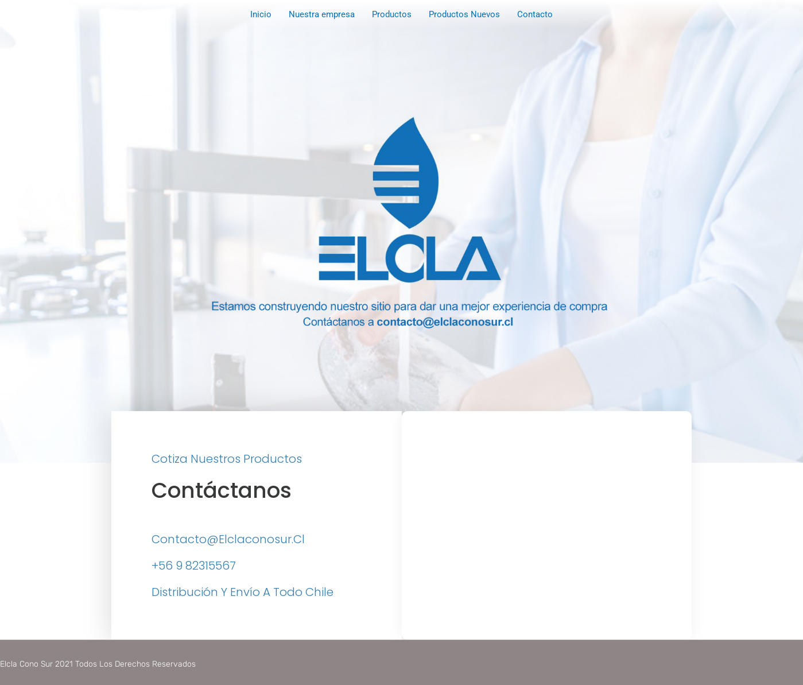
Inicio (260, 14)
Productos (392, 14)
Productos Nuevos (464, 14)
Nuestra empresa (322, 14)
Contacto (535, 14)
